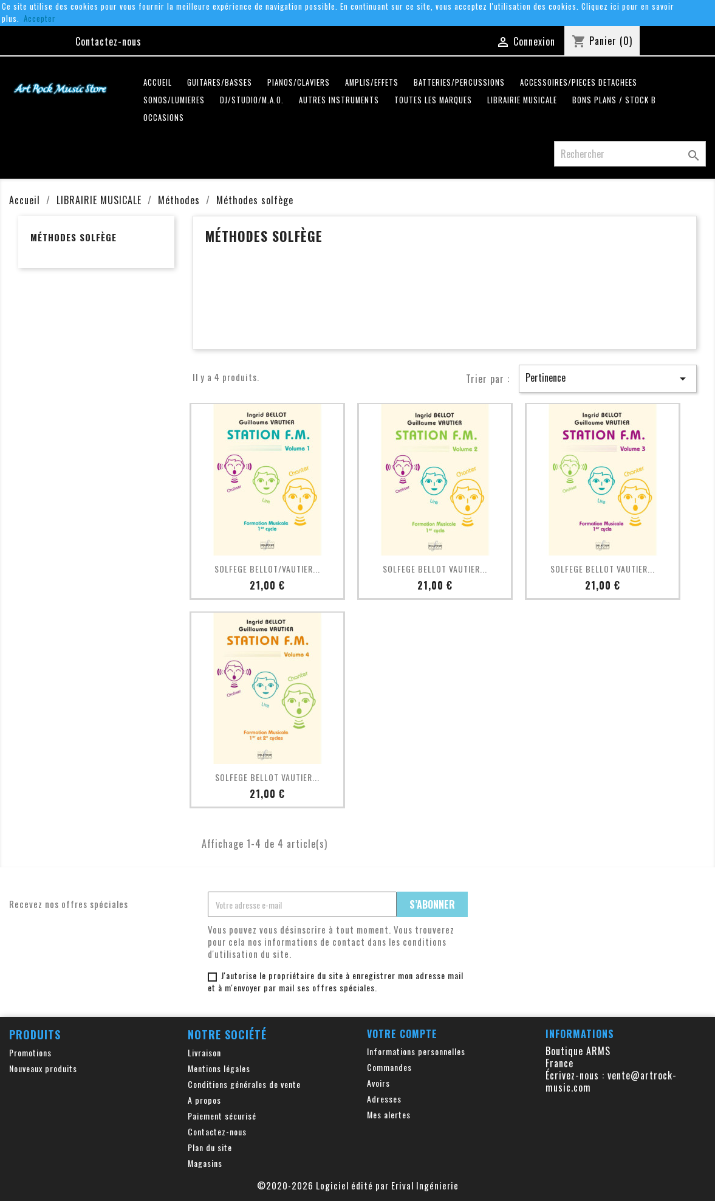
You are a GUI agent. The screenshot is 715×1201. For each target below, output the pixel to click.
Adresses (384, 1098)
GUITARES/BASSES (219, 82)
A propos (204, 1099)
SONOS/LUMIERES (174, 100)
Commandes (389, 1067)
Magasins (205, 1163)
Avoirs (378, 1082)
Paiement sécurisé (222, 1115)
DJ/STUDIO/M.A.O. (252, 100)
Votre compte (402, 1034)
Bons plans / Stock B (614, 100)
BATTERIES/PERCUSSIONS (459, 82)
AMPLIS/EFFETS (372, 82)
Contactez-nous (108, 41)
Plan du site (210, 1147)
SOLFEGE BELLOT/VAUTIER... (267, 568)
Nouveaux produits (43, 1068)
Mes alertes (389, 1114)
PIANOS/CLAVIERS (298, 82)
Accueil (157, 82)
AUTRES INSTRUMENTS (339, 100)
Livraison (204, 1052)
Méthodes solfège (73, 237)
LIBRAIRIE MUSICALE (522, 100)
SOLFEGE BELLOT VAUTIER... (435, 568)
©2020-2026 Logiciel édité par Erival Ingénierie (358, 1185)
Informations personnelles (416, 1051)
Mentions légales (219, 1068)
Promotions (30, 1052)
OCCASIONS (163, 117)
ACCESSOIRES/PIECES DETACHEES (578, 82)
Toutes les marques (433, 100)
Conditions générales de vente (244, 1084)
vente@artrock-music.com (611, 1081)
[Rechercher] (630, 154)
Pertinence (607, 378)
